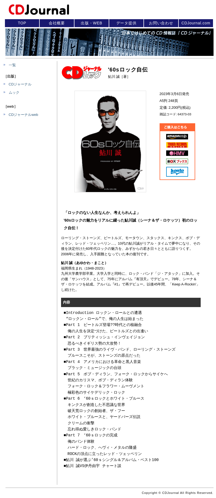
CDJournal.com (196, 23)
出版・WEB (91, 23)
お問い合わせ (161, 23)
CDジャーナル (20, 84)
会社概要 (57, 23)
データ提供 (126, 23)
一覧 (12, 65)
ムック (14, 92)
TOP (22, 23)
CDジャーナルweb (23, 115)
